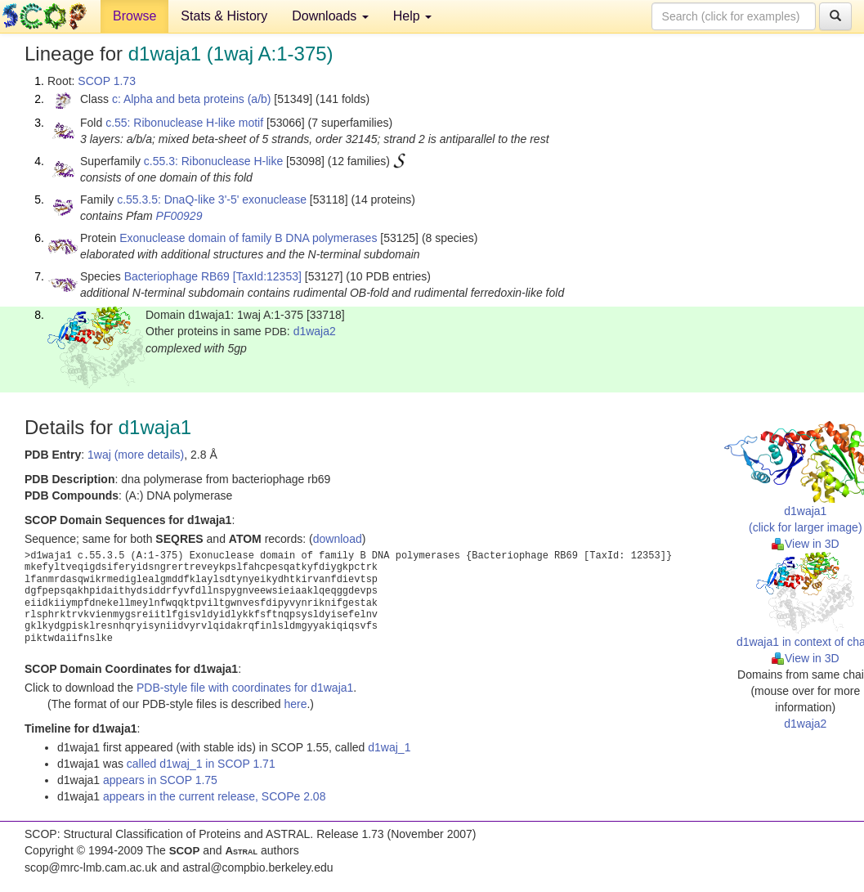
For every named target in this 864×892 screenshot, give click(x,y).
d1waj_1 (389, 747)
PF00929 (179, 215)
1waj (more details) (135, 454)
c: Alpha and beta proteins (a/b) (191, 98)
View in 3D (805, 543)
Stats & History (224, 16)
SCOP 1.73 (107, 80)
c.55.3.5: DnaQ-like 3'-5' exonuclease (212, 199)
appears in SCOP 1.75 (160, 780)
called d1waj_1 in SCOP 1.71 (201, 763)
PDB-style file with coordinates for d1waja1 (245, 687)
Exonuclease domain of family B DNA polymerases (248, 237)
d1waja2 (314, 331)
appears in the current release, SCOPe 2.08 (214, 796)
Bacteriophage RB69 (177, 276)
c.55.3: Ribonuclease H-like (213, 161)
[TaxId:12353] (267, 276)
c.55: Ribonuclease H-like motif (184, 122)
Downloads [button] (330, 16)
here (295, 703)
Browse (134, 16)
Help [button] (412, 16)
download (337, 538)
